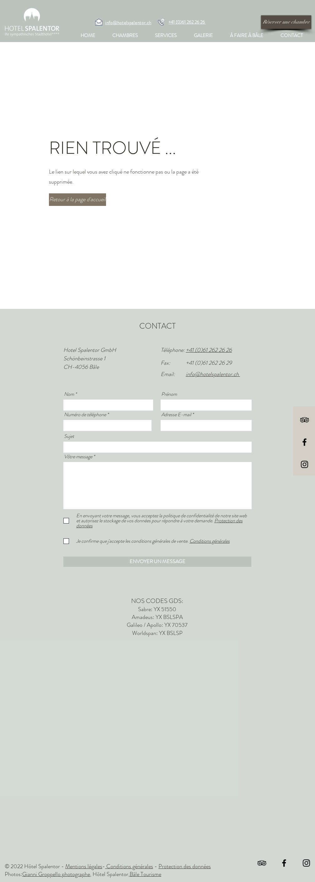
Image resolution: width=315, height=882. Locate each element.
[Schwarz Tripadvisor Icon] (304, 420)
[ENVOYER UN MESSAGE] (157, 562)
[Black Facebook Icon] (304, 442)
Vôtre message (78, 456)
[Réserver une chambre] (286, 22)
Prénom (169, 394)
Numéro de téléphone (85, 414)
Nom (69, 394)
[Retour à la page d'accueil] (77, 199)
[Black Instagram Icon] (304, 464)
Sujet (69, 436)
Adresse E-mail (176, 414)
